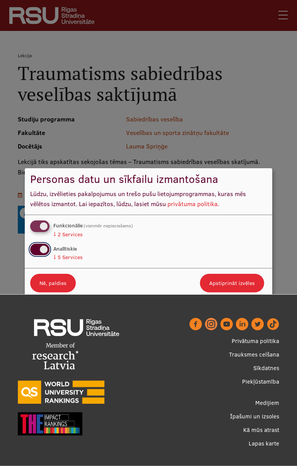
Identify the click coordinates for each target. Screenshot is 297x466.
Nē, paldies (53, 283)
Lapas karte (264, 443)
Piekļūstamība (260, 381)
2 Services (68, 234)
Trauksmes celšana (254, 354)
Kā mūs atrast (261, 430)
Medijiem (267, 403)
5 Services (68, 257)
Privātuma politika (255, 341)
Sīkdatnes (266, 368)
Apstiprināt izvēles (232, 283)
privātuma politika (192, 204)
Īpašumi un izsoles (254, 416)
